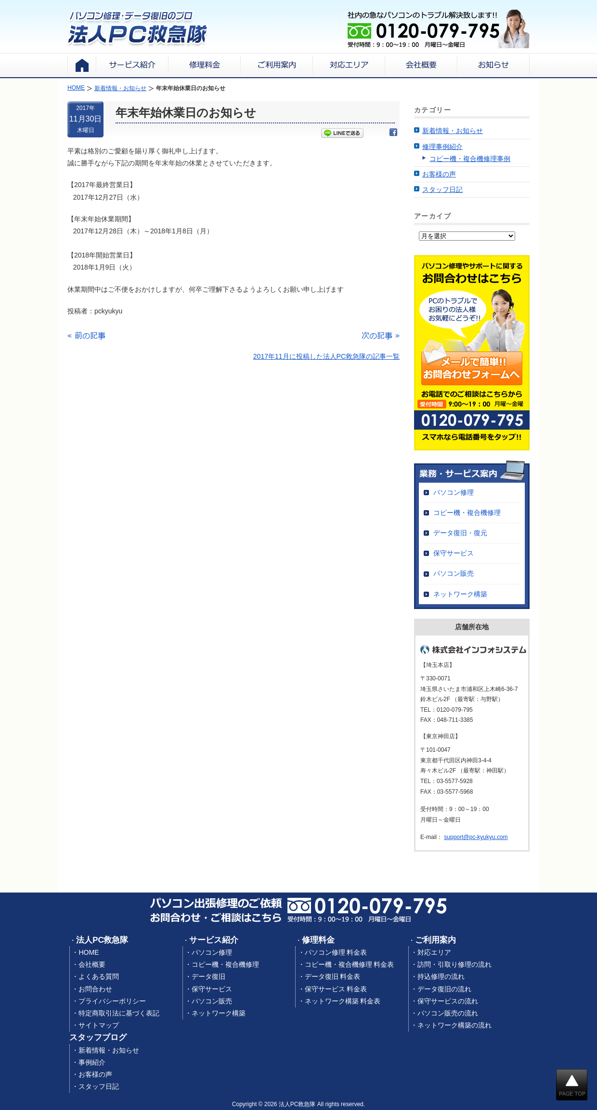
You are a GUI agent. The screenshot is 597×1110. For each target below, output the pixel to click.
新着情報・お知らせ (452, 131)
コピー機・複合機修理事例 (469, 158)
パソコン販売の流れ (447, 1013)
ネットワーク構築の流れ (454, 1025)
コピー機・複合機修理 (467, 512)
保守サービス (453, 553)
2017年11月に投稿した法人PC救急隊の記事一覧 (326, 356)
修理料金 (318, 940)
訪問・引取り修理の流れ (454, 964)
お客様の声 (439, 174)
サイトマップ (98, 1025)
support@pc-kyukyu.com (475, 837)
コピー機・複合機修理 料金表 (349, 964)
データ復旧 (208, 976)
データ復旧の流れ (444, 989)
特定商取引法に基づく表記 (118, 1013)
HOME (88, 952)
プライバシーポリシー (112, 1001)
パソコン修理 (453, 492)
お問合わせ (95, 989)
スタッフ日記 (442, 189)
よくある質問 (98, 976)
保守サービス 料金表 (336, 989)
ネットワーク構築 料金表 (343, 1001)
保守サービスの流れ (447, 1001)
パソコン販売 (453, 573)
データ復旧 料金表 (333, 976)
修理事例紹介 (442, 146)
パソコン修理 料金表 (336, 952)
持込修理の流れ (441, 976)
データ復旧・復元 (460, 533)
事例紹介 (91, 1062)
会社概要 (91, 964)
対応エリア (434, 952)
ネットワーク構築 (460, 594)
